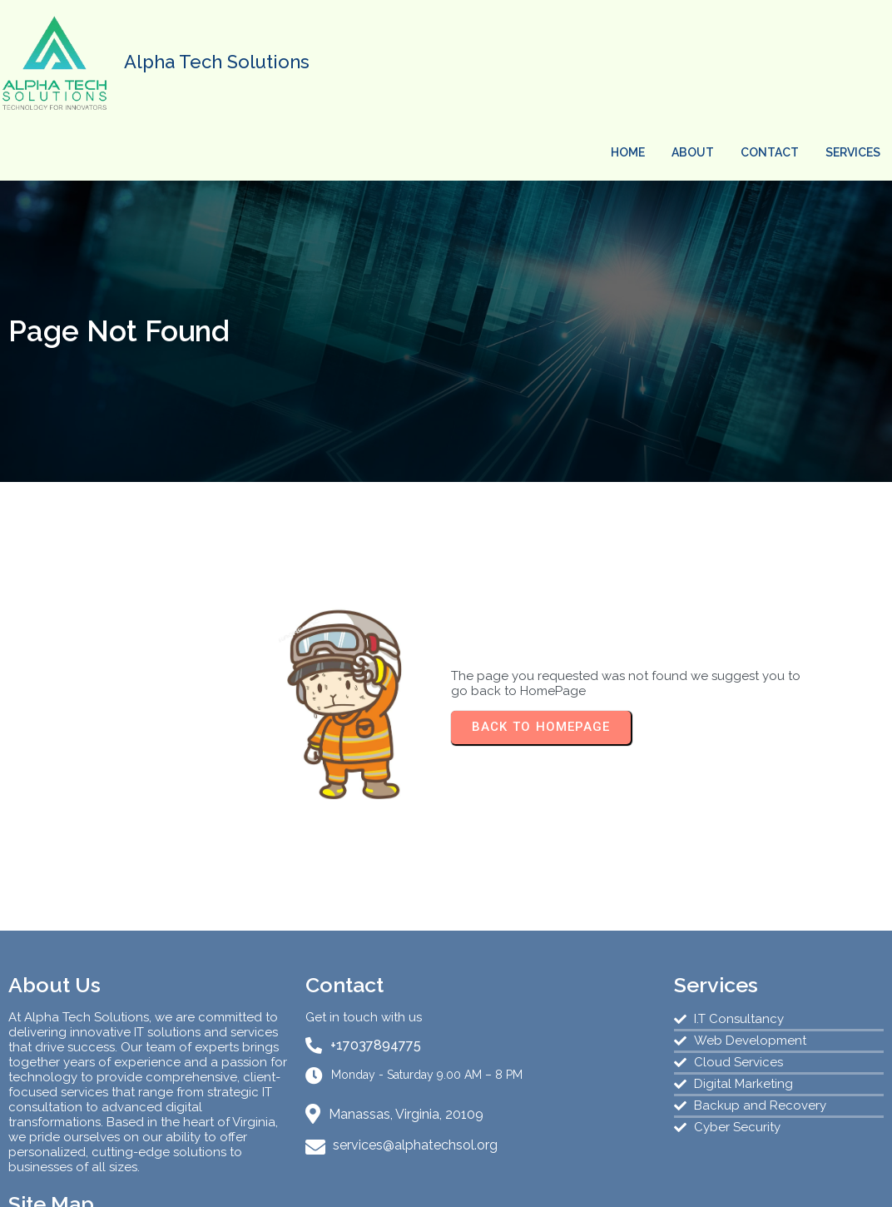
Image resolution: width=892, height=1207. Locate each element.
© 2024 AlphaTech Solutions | (381, 1181)
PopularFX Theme (550, 1181)
